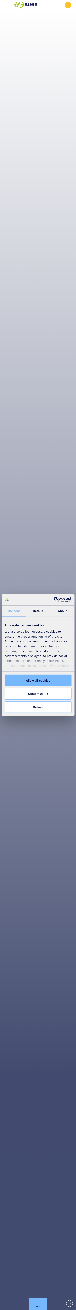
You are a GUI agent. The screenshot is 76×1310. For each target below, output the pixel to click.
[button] (26, 5)
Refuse (38, 707)
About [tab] (62, 610)
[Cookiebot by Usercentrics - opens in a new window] (54, 599)
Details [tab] (38, 610)
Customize (38, 693)
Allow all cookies (38, 680)
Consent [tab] (13, 610)
